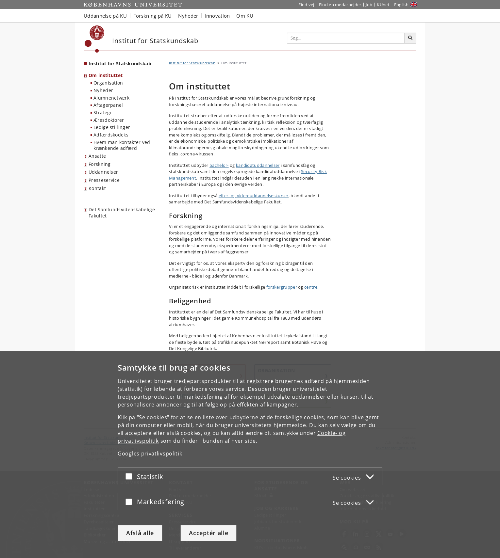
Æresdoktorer (108, 120)
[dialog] (250, 454)
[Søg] (410, 38)
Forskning (100, 164)
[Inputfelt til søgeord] (346, 38)
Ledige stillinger (111, 127)
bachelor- (219, 165)
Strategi (102, 112)
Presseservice (104, 180)
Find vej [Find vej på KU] (306, 5)
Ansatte (97, 156)
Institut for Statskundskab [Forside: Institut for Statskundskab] (120, 63)
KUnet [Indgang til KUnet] (383, 5)
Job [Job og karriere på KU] (369, 5)
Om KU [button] (244, 15)
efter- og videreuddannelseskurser (254, 196)
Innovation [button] (217, 15)
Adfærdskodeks (110, 135)
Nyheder (103, 90)
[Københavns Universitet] (95, 39)
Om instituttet (106, 75)
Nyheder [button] (188, 15)
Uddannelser (103, 172)
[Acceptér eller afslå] (130, 476)
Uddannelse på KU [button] (105, 15)
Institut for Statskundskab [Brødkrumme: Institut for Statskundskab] (192, 62)
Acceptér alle (208, 533)
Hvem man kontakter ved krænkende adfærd (121, 145)
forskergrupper (281, 287)
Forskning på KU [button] (152, 15)
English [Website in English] (401, 5)
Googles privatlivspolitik (150, 453)
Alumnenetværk (111, 98)
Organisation (108, 83)
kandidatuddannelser (258, 165)
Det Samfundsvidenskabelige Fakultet (122, 212)
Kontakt (97, 188)
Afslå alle (140, 533)
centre (310, 287)
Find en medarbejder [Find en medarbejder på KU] (340, 5)
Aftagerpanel (108, 105)
